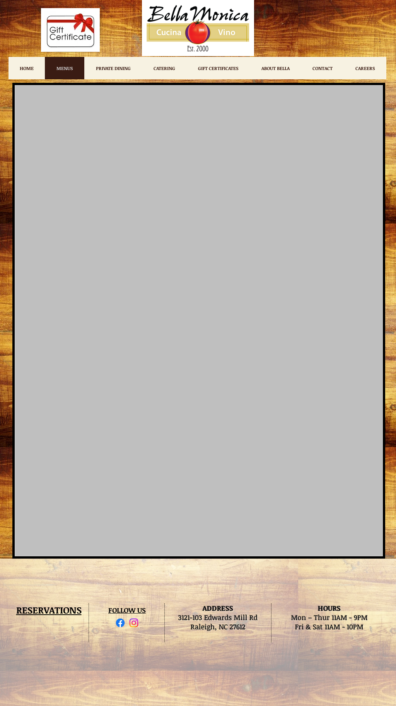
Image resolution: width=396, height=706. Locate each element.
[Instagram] (134, 623)
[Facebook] (120, 623)
